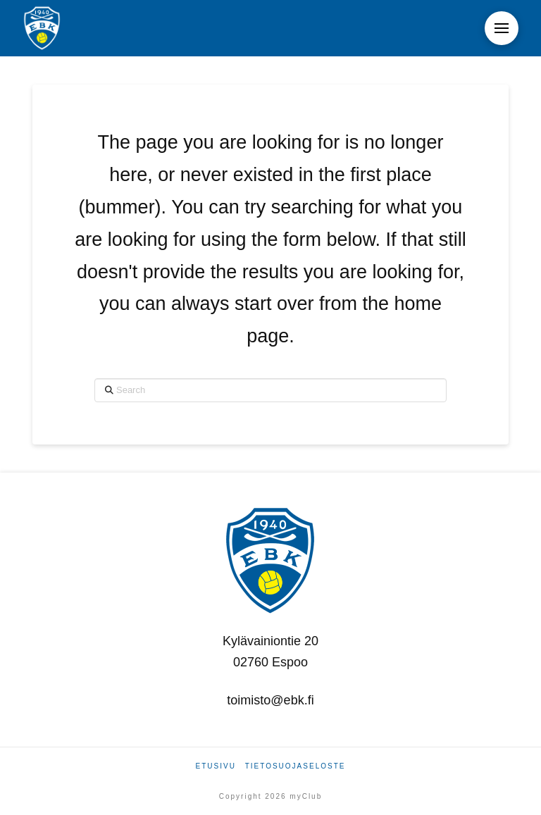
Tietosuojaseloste (295, 766)
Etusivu (216, 766)
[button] (501, 28)
